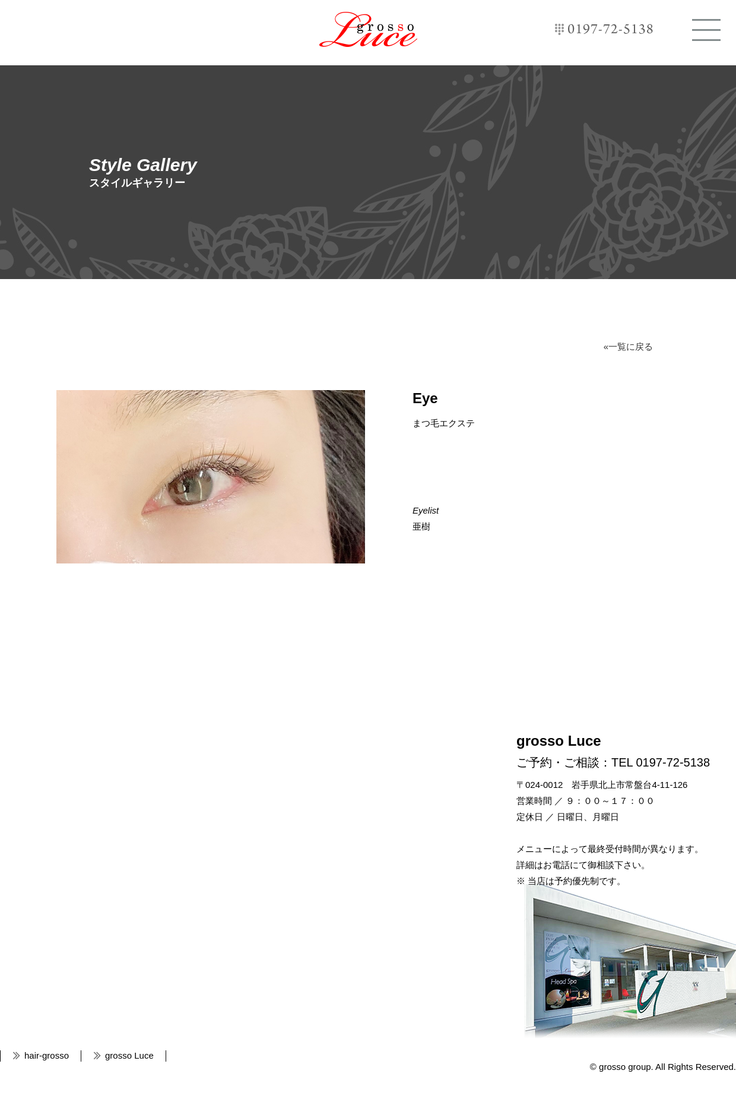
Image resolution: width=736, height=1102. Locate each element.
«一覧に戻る (628, 346)
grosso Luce (368, 29)
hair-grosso (46, 1055)
